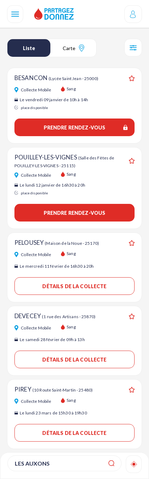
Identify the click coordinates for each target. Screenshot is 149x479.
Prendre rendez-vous (86, 128)
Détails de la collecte (74, 286)
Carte (73, 47)
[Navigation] (15, 14)
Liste (29, 48)
